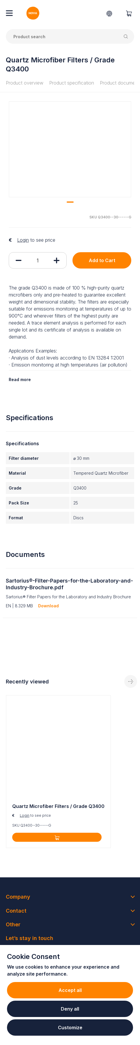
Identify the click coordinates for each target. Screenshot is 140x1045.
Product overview (24, 83)
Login (23, 240)
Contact (16, 911)
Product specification (71, 83)
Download (48, 605)
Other (13, 924)
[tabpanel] (58, 771)
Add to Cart (102, 260)
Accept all (70, 990)
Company (18, 897)
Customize (70, 1027)
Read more (20, 379)
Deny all (70, 1009)
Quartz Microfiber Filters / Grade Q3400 (58, 806)
